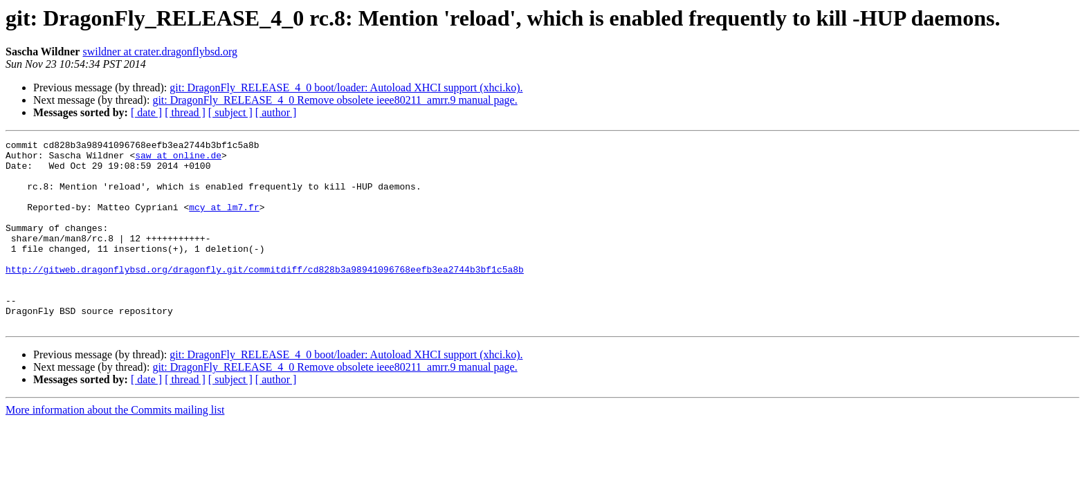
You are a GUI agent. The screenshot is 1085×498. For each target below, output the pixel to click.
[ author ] (276, 112)
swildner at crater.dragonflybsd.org (159, 51)
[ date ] (146, 112)
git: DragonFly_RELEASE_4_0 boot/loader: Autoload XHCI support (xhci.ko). (346, 87)
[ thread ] (185, 112)
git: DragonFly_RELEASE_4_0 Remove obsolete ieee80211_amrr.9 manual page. (334, 100)
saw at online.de (178, 159)
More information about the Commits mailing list (115, 447)
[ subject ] (230, 112)
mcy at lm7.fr (224, 221)
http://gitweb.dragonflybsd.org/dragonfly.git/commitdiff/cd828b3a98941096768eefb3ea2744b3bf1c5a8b (265, 296)
